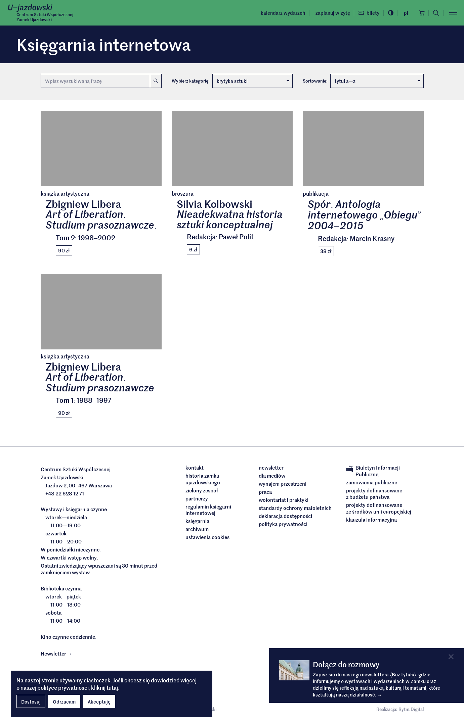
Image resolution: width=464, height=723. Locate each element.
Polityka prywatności (283, 524)
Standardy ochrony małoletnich (295, 508)
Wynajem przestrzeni (282, 484)
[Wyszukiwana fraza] (95, 81)
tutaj (112, 687)
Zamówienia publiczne (371, 482)
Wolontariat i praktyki (283, 500)
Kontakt (194, 468)
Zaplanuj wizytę (331, 12)
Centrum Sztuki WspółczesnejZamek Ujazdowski (44, 17)
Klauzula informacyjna (371, 520)
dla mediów (272, 476)
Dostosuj (31, 701)
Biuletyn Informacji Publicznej (373, 471)
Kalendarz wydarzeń (282, 12)
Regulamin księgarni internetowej (208, 510)
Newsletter (271, 468)
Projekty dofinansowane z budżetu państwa (374, 493)
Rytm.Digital (411, 709)
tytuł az (377, 81)
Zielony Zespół (201, 490)
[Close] (451, 656)
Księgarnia (197, 521)
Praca (265, 492)
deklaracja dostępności (285, 516)
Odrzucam (64, 701)
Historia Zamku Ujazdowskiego (202, 479)
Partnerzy (196, 498)
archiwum (197, 529)
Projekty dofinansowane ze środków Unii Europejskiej (378, 508)
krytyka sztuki (253, 81)
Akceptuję (99, 701)
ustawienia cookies (207, 537)
